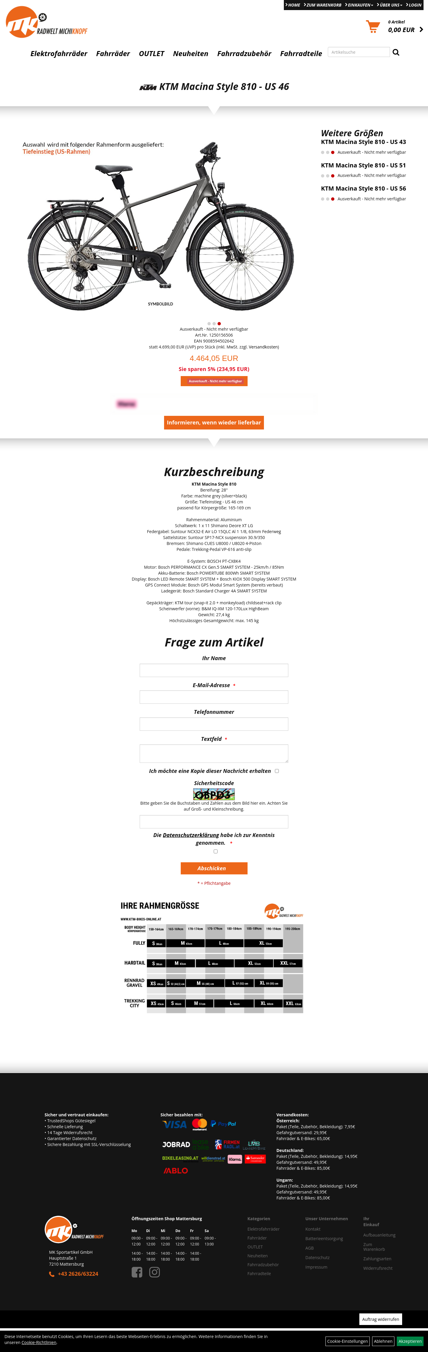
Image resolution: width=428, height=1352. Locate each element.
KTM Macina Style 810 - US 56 (363, 188)
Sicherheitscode (214, 783)
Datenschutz (318, 1257)
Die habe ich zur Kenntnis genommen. (214, 838)
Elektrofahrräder (58, 53)
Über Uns (391, 5)
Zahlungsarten (371, 1258)
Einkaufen (360, 5)
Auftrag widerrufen (380, 1319)
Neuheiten (190, 53)
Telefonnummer (214, 711)
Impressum (317, 1267)
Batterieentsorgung (324, 1238)
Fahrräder (113, 53)
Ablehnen (383, 1341)
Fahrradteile (301, 53)
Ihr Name (214, 658)
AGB (310, 1248)
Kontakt (313, 1229)
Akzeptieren (410, 1341)
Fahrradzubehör (244, 53)
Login (415, 5)
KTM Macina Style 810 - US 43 (363, 142)
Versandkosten (263, 347)
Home (294, 5)
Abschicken (212, 868)
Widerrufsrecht (371, 1268)
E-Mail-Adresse (211, 685)
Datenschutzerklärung (191, 835)
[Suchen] (396, 51)
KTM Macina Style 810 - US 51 (363, 165)
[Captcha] (214, 821)
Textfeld (211, 738)
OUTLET (151, 53)
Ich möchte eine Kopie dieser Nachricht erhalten (210, 770)
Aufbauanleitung (371, 1235)
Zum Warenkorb (324, 5)
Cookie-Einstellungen (347, 1341)
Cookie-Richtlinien (39, 1342)
